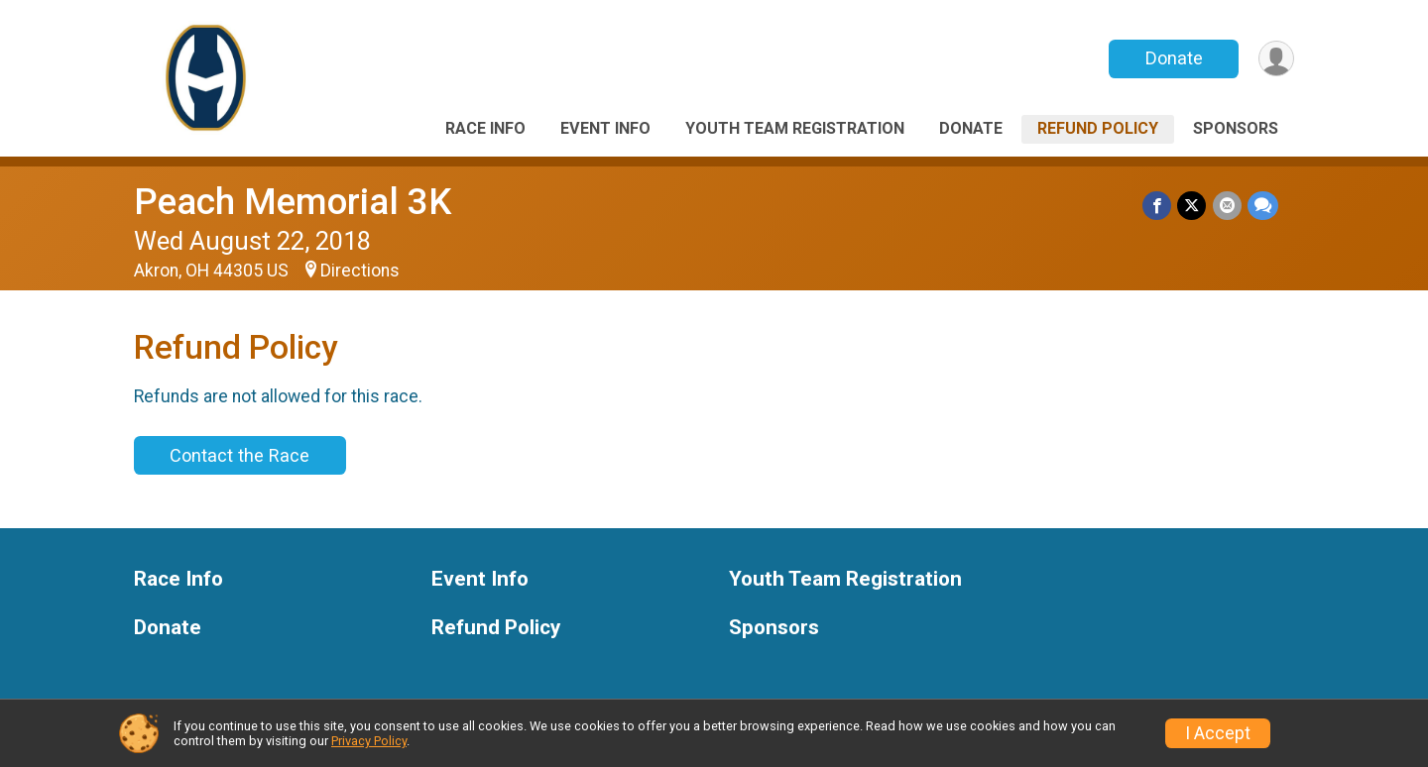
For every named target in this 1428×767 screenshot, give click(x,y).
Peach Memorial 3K (292, 201)
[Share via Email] (1227, 205)
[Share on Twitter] (1192, 205)
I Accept (1217, 733)
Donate (1173, 58)
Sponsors (1235, 128)
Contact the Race (239, 455)
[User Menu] (1275, 59)
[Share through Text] (1263, 205)
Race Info (485, 128)
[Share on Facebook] (1157, 205)
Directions (360, 270)
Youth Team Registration (794, 128)
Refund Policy (1097, 128)
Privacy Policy (369, 740)
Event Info (605, 128)
